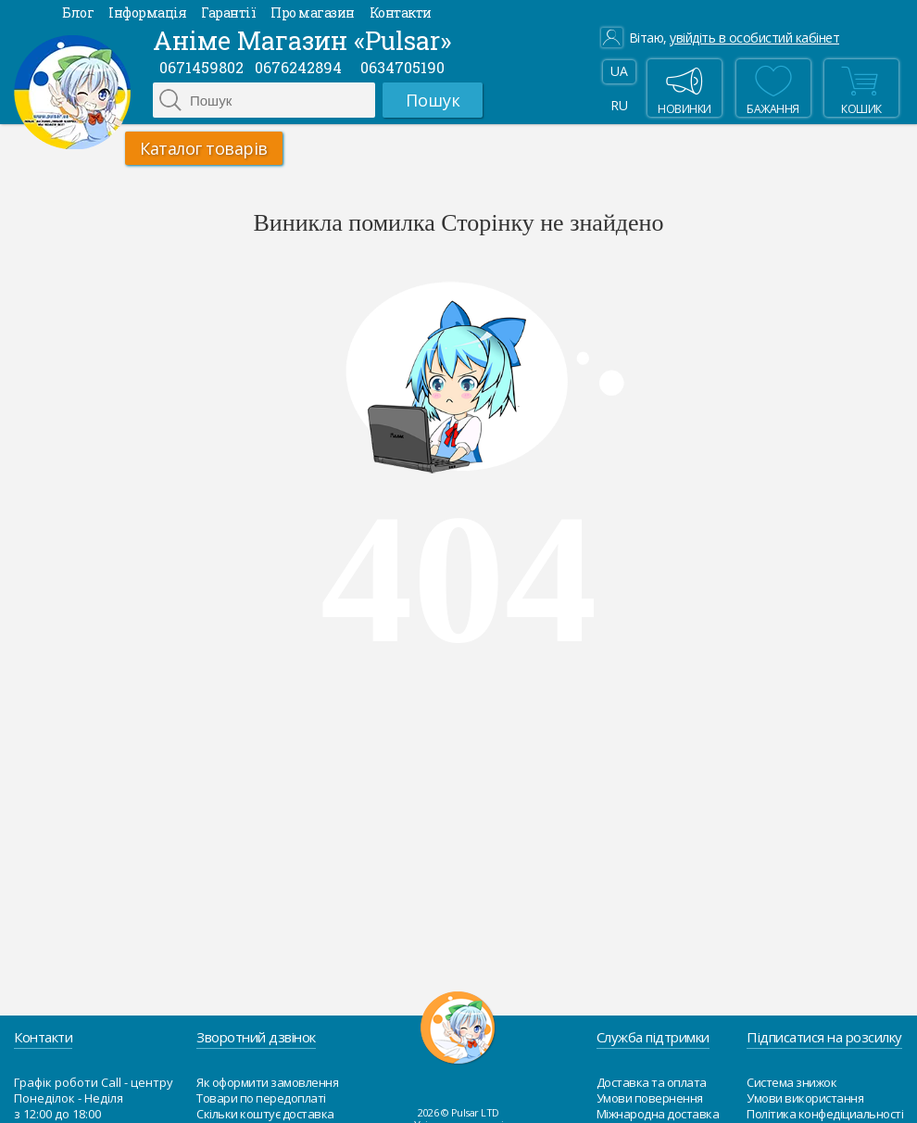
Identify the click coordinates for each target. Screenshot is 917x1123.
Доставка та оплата (652, 1082)
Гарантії (228, 12)
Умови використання (805, 1098)
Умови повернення (650, 1098)
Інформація (147, 12)
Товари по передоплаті (261, 1098)
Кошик (859, 88)
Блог (78, 12)
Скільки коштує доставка (265, 1113)
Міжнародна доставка (658, 1113)
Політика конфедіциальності (825, 1113)
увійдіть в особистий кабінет (754, 38)
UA (618, 71)
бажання (773, 88)
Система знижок (791, 1082)
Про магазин (312, 12)
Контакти (401, 12)
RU (618, 105)
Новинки (684, 88)
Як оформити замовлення (267, 1082)
